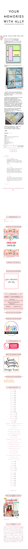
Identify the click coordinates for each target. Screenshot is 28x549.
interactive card (20, 538)
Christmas (13, 527)
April (13, 465)
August (13, 420)
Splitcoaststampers (8, 40)
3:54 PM (8, 181)
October (13, 416)
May (13, 463)
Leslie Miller (9, 167)
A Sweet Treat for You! (13, 453)
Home (13, 189)
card (8, 147)
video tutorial (11, 541)
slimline (8, 540)
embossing (13, 538)
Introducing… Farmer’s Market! (14, 431)
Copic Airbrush (6, 528)
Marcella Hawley (9, 158)
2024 (13, 393)
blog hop (18, 535)
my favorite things (18, 539)
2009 (13, 480)
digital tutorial (19, 147)
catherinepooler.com (7, 537)
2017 (13, 406)
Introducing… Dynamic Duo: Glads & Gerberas (14, 425)
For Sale (12, 299)
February (13, 468)
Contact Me (17, 306)
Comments (6, 221)
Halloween (14, 529)
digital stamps (12, 147)
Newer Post (19, 188)
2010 (13, 478)
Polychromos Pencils (15, 530)
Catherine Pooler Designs (8, 526)
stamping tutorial (18, 540)
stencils (5, 541)
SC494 (14, 41)
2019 (13, 402)
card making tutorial (14, 536)
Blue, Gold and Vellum (14, 451)
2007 (13, 483)
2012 (13, 474)
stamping (12, 540)
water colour (17, 541)
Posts (5, 219)
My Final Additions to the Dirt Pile (14, 446)
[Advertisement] (13, 205)
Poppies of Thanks (14, 437)
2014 (13, 411)
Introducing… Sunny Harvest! (14, 429)
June (13, 461)
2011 (13, 476)
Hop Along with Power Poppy (14, 459)
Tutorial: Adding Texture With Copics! (13, 455)
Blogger (15, 490)
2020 (13, 400)
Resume (8, 306)
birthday (13, 535)
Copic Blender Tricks (15, 528)
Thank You (8, 535)
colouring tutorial (17, 537)
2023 (13, 395)
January (13, 470)
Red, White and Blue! (14, 457)
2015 (13, 409)
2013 (13, 473)
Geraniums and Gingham (14, 444)
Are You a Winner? (13, 427)
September (13, 418)
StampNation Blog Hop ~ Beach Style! (14, 439)
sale (4, 540)
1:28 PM (8, 173)
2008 (13, 482)
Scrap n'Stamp (9, 532)
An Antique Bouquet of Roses (14, 448)
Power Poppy (12, 111)
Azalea (15, 110)
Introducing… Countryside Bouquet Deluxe (14, 423)
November (13, 414)
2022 (13, 397)
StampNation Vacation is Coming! (13, 442)
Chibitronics (7, 527)
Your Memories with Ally (14, 16)
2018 (13, 404)
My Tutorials (15, 296)
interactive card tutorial (9, 539)
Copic (18, 527)
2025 (13, 391)
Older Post (7, 188)
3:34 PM (8, 164)
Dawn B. (8, 176)
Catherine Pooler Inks (19, 526)
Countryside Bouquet (17, 94)
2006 (13, 485)
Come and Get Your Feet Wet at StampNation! (14, 435)
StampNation (16, 532)
